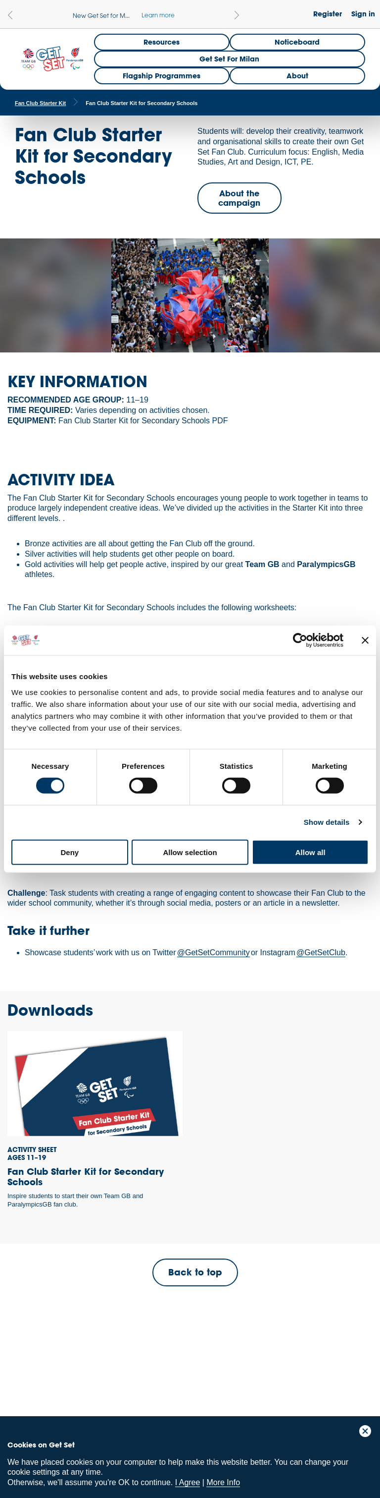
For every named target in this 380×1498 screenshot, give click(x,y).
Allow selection (190, 852)
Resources (161, 42)
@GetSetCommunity (213, 952)
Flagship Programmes (161, 75)
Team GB (27, 1374)
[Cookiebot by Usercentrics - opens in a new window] (300, 640)
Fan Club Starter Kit (40, 103)
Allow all (310, 852)
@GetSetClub (320, 952)
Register (327, 13)
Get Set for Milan (229, 58)
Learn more (158, 15)
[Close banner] (365, 640)
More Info (223, 1482)
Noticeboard (297, 42)
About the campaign (239, 198)
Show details (327, 822)
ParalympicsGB (78, 1372)
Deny (69, 852)
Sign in (363, 13)
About (297, 75)
